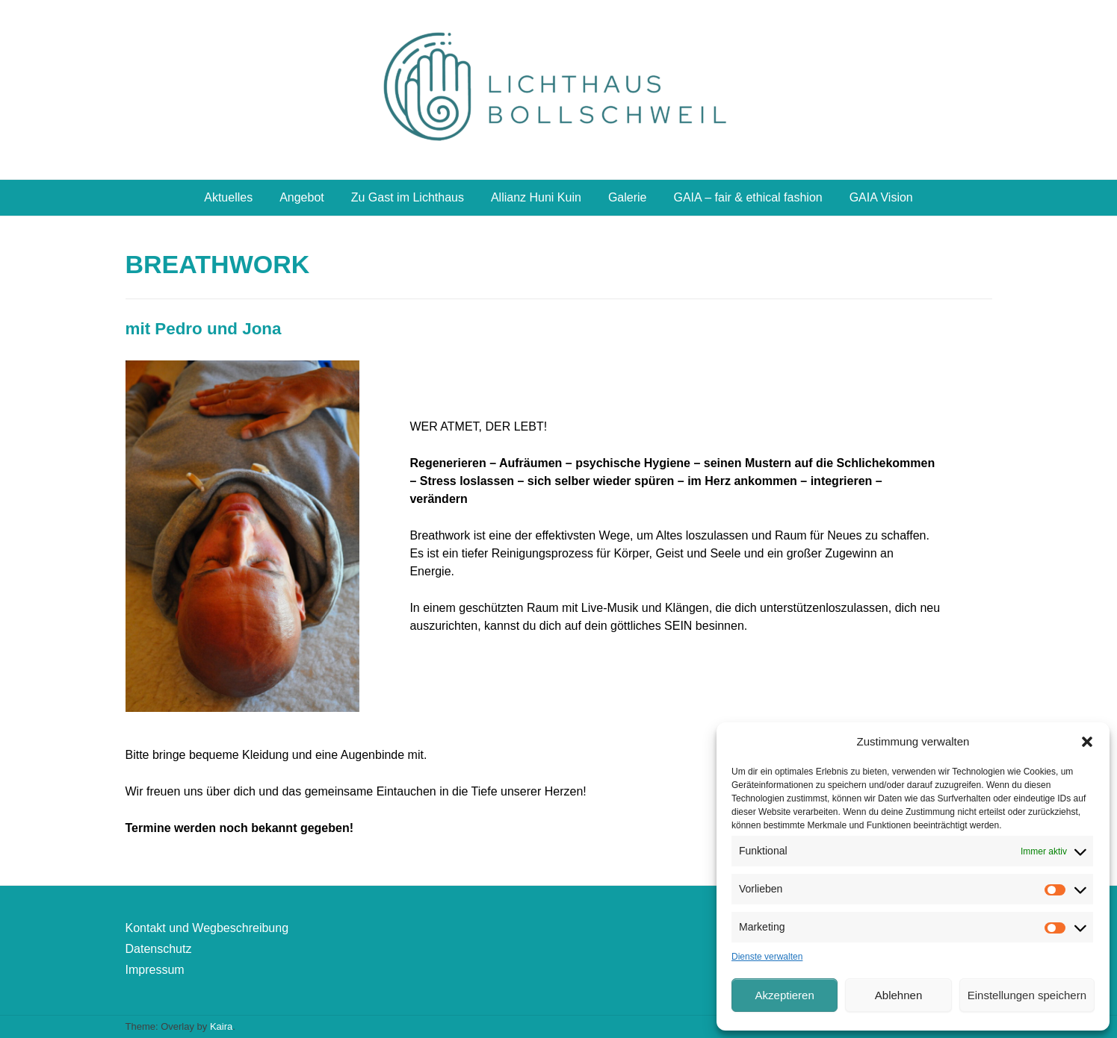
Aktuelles (228, 197)
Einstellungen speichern (1027, 995)
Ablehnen (898, 995)
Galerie (627, 197)
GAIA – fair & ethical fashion (747, 197)
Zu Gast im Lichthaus (407, 197)
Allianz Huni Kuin (536, 197)
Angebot (301, 197)
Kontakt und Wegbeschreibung (207, 928)
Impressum (155, 969)
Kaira (221, 1026)
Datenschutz (159, 948)
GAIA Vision (881, 197)
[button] (1087, 741)
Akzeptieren (784, 995)
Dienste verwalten (766, 956)
